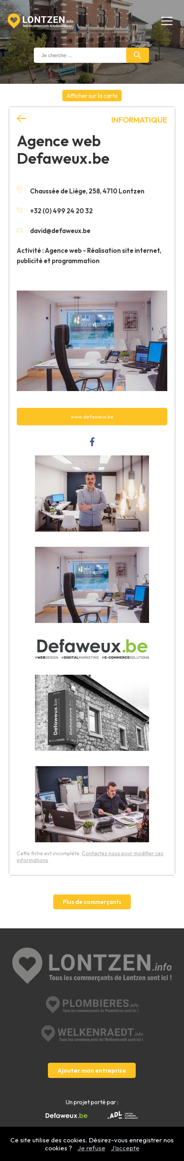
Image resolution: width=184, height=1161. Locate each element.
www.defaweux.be (92, 417)
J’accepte (125, 1148)
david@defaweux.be (53, 231)
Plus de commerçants (92, 901)
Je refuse (91, 1148)
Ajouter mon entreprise (91, 1070)
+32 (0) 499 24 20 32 (55, 211)
